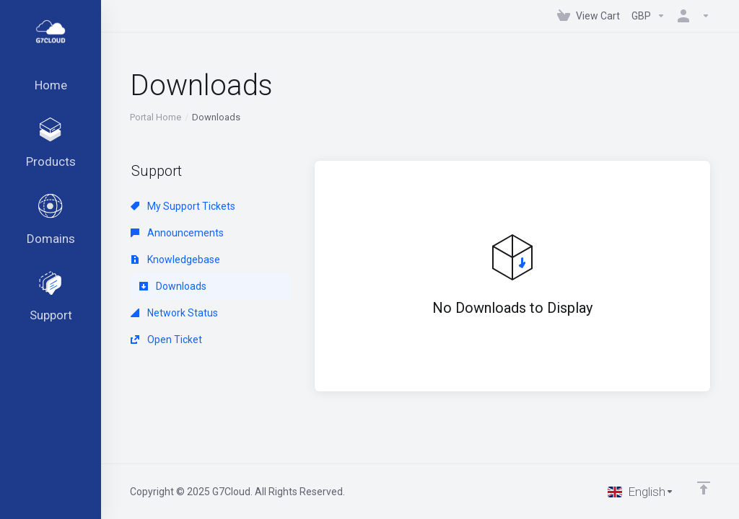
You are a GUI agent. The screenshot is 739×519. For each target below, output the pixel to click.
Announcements (177, 233)
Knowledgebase (175, 259)
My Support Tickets (183, 206)
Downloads (172, 286)
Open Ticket (166, 339)
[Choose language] (641, 491)
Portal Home (155, 117)
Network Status (174, 313)
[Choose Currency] (648, 16)
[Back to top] (704, 488)
